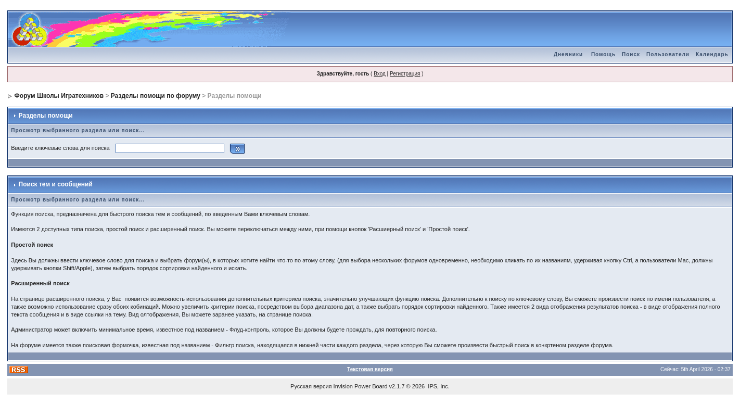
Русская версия (310, 386)
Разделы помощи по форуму (155, 95)
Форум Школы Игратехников (59, 95)
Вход (380, 74)
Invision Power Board (361, 386)
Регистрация (405, 74)
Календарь (712, 54)
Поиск (631, 54)
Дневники (568, 54)
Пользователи (668, 54)
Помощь (603, 54)
